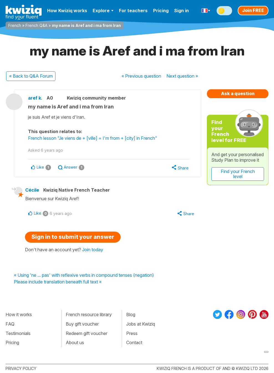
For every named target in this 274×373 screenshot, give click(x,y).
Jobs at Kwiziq (140, 324)
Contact (134, 342)
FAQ (10, 324)
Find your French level (238, 174)
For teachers (133, 10)
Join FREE (253, 10)
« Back (31, 76)
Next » (182, 76)
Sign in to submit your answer (72, 237)
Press (132, 333)
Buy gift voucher (82, 324)
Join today (92, 249)
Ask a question (238, 93)
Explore (103, 10)
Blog (130, 314)
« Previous (141, 76)
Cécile (32, 190)
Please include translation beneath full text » (58, 282)
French (14, 25)
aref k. (35, 98)
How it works (19, 314)
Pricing (161, 10)
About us (75, 342)
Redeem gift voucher (86, 333)
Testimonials (18, 333)
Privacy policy (21, 368)
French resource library (89, 314)
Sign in (181, 10)
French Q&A (36, 25)
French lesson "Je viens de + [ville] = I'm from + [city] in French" (92, 138)
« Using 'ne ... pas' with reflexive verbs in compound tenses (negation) (84, 275)
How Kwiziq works (67, 10)
